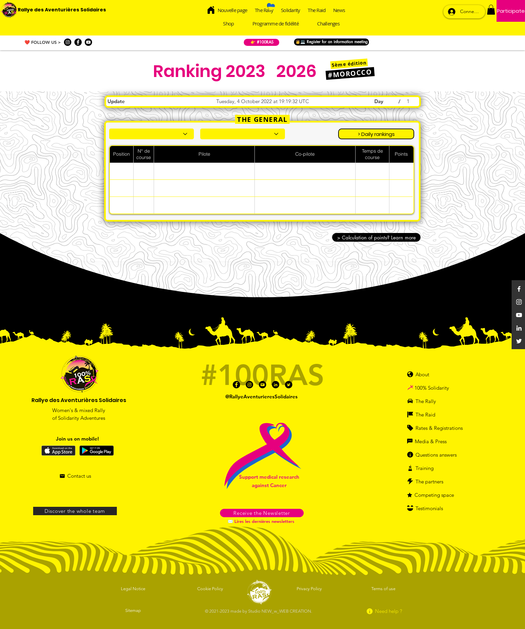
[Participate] (511, 11)
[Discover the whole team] (75, 511)
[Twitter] (519, 341)
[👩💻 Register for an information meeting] (331, 42)
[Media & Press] (431, 441)
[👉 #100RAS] (261, 42)
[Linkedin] (519, 328)
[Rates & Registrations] (436, 428)
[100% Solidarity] (439, 387)
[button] (491, 10)
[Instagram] (67, 42)
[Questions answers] (438, 454)
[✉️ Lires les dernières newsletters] (262, 521)
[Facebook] (78, 42)
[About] (424, 374)
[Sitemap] (133, 610)
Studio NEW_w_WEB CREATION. (280, 611)
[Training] (431, 468)
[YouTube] (519, 315)
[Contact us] (75, 476)
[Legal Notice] (133, 588)
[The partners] (433, 481)
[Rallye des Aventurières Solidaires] (62, 10)
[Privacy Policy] (310, 588)
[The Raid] (429, 414)
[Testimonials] (433, 508)
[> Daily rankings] (376, 134)
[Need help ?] (383, 611)
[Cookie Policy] (210, 588)
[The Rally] (429, 401)
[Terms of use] (383, 588)
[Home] (211, 10)
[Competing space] (436, 494)
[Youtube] (88, 42)
